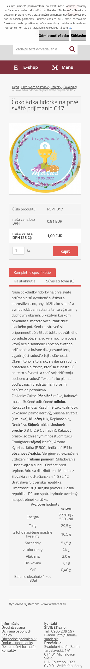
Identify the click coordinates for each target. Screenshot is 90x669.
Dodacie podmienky (17, 642)
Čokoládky (70, 86)
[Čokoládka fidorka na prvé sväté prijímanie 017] (45, 125)
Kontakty (8, 650)
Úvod (15, 86)
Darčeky (56, 86)
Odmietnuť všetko (54, 35)
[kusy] (18, 250)
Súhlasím (78, 35)
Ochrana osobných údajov (16, 633)
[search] (72, 48)
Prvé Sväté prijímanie (35, 86)
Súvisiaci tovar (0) (60, 281)
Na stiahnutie (25, 281)
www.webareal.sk (53, 603)
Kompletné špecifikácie (32, 272)
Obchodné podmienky (18, 639)
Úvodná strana (13, 627)
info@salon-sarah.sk (60, 637)
